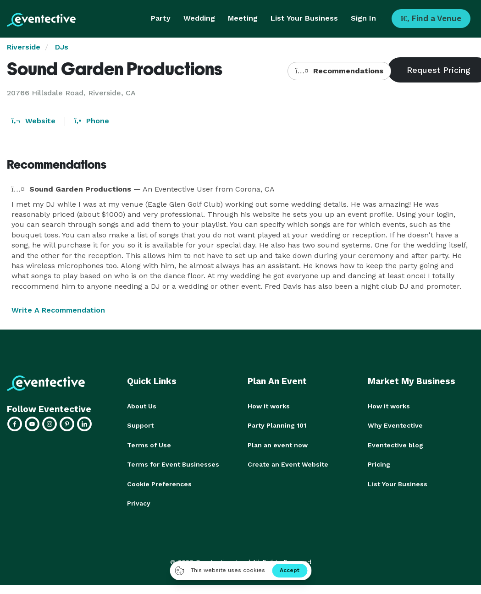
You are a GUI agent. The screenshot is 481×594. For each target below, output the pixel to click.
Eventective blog (395, 444)
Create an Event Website (288, 464)
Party (161, 18)
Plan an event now (278, 444)
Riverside (23, 47)
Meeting (243, 18)
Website (33, 120)
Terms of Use (149, 444)
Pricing (379, 464)
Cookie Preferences (159, 483)
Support (140, 425)
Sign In (363, 18)
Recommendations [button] (339, 70)
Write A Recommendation (58, 310)
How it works (269, 406)
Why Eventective (395, 425)
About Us (141, 406)
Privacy (138, 502)
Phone (91, 120)
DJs (61, 47)
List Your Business (304, 18)
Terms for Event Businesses (173, 464)
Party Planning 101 (277, 425)
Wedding (199, 18)
